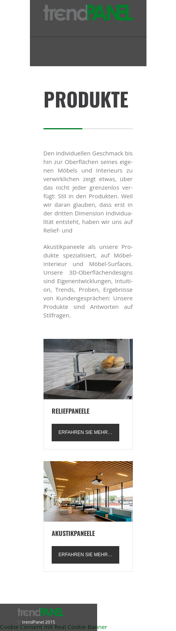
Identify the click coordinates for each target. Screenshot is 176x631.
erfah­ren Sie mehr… (86, 432)
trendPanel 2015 (38, 622)
